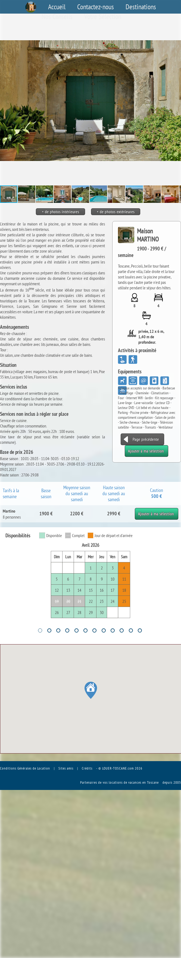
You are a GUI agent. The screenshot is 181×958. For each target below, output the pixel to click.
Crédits (87, 768)
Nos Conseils (57, 16)
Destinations (141, 6)
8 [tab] (104, 630)
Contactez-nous (95, 6)
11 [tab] (131, 630)
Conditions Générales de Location (25, 768)
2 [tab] (49, 630)
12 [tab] (140, 630)
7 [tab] (94, 630)
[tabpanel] (90, 580)
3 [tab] (58, 630)
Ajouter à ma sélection (156, 510)
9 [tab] (113, 630)
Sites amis (65, 768)
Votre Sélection (102, 16)
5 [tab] (76, 630)
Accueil (56, 6)
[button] (176, 100)
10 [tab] (122, 630)
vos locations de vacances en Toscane (131, 782)
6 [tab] (85, 630)
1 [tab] (40, 630)
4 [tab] (67, 630)
